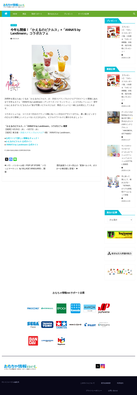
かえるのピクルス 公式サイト (19, 141)
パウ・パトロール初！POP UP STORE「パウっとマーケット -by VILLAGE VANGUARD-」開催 (25, 168)
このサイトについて (87, 383)
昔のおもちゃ (53, 14)
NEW (15, 14)
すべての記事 (83, 14)
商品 (24, 14)
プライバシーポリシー (94, 391)
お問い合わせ (113, 391)
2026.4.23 (125, 201)
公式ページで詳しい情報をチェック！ (22, 138)
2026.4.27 (125, 140)
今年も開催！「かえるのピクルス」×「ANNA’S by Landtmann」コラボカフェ (45, 31)
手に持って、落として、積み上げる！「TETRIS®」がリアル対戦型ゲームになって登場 (126, 185)
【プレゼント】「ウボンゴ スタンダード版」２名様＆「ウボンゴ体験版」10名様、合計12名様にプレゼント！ (126, 39)
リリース (13, 25)
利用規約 (120, 383)
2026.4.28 (125, 58)
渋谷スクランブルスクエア (32, 133)
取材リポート (37, 14)
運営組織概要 (106, 383)
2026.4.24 (125, 170)
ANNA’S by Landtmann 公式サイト (22, 145)
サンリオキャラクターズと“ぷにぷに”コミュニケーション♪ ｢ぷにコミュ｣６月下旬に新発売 (126, 155)
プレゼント (68, 14)
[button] (134, 14)
